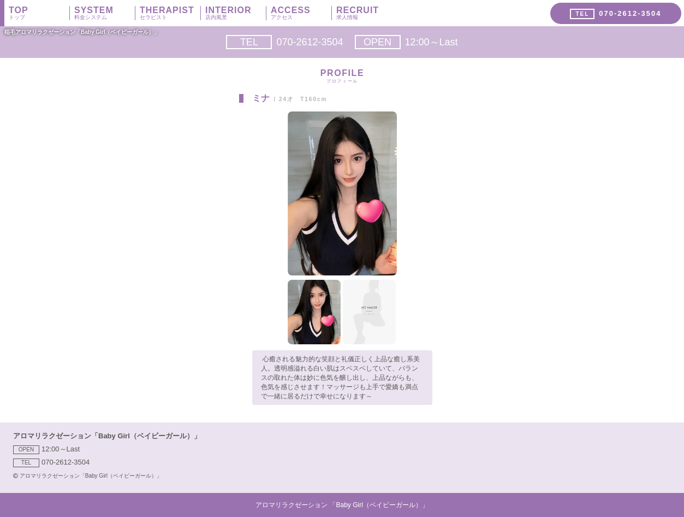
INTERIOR (235, 13)
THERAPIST (170, 13)
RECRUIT (366, 13)
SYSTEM (104, 13)
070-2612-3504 (284, 42)
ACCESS (301, 13)
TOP (39, 13)
